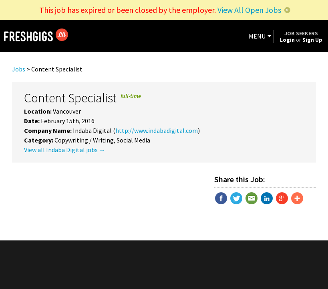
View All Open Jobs (249, 10)
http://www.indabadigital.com (156, 130)
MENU (257, 36)
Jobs (18, 69)
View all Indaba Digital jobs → (64, 150)
